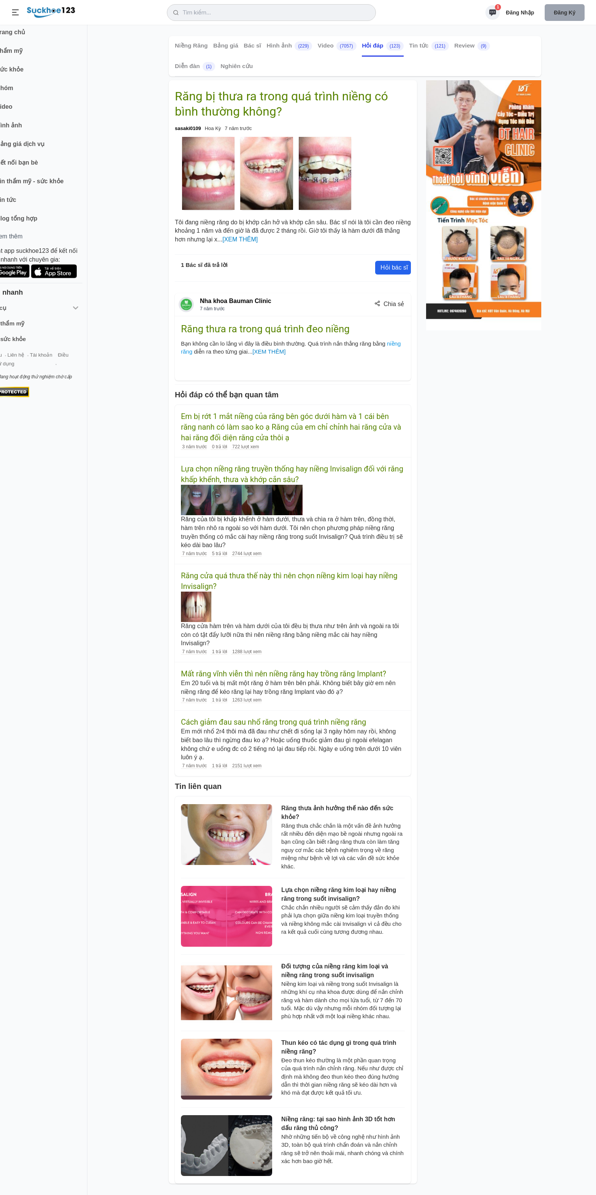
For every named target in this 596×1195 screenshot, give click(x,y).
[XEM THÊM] (240, 239)
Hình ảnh (289, 46)
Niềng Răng (191, 45)
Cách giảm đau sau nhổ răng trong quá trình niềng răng (273, 722)
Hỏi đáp (383, 46)
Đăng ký (564, 13)
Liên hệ (42, 360)
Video (337, 46)
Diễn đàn (195, 66)
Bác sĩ (252, 45)
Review (472, 46)
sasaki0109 (188, 128)
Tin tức (429, 46)
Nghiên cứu (236, 66)
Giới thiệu (17, 360)
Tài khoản (67, 360)
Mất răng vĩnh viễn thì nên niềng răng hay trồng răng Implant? (283, 673)
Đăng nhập (520, 13)
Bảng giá (225, 45)
